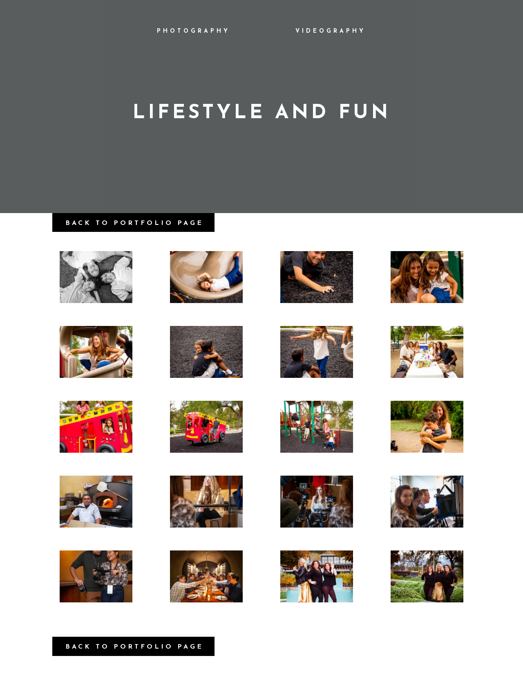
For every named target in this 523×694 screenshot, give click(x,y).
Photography (193, 31)
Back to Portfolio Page (134, 223)
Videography (330, 31)
